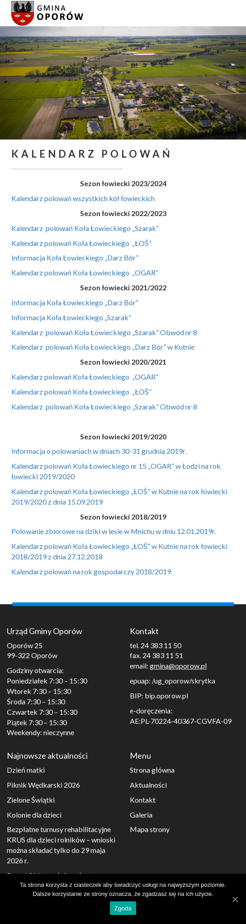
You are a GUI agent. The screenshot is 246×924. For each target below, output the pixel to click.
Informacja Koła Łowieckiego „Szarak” (71, 317)
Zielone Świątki (31, 799)
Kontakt (143, 799)
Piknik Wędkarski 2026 (43, 784)
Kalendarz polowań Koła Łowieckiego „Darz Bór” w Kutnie (102, 346)
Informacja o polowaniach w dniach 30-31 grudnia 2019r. (98, 451)
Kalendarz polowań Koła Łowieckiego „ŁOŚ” (81, 243)
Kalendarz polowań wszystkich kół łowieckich (83, 198)
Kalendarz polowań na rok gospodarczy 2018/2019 (91, 571)
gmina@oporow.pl (178, 665)
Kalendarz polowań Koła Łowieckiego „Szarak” (85, 228)
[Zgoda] (234, 899)
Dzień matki (26, 769)
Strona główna (152, 769)
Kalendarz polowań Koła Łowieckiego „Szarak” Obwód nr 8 (104, 332)
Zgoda (123, 908)
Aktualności (148, 784)
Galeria (141, 814)
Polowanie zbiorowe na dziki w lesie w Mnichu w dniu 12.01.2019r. (113, 531)
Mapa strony (150, 829)
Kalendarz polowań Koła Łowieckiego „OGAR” (85, 272)
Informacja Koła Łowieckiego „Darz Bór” (74, 257)
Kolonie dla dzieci (34, 814)
